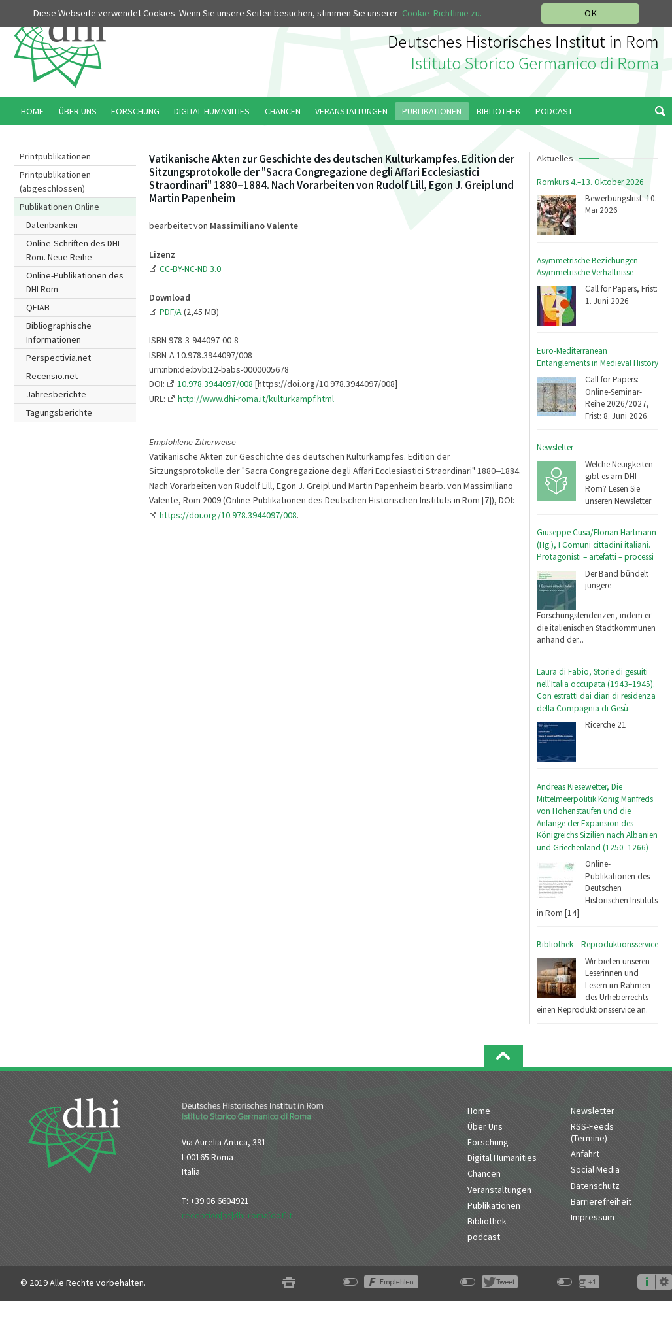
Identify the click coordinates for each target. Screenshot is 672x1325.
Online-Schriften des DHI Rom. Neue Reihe (73, 250)
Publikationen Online (59, 206)
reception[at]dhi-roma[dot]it (237, 1215)
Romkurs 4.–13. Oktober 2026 (590, 182)
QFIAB (38, 307)
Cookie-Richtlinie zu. (442, 13)
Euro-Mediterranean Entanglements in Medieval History (597, 357)
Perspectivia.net (58, 357)
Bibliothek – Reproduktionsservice (597, 944)
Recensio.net (52, 376)
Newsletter (555, 447)
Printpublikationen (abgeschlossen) (55, 181)
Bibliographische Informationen (59, 332)
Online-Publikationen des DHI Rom (75, 282)
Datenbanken (52, 225)
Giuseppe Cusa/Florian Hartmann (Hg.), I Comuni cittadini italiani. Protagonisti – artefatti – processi (596, 544)
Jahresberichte (56, 394)
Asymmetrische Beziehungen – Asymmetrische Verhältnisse (590, 266)
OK (590, 13)
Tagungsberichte (59, 412)
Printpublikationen (55, 156)
